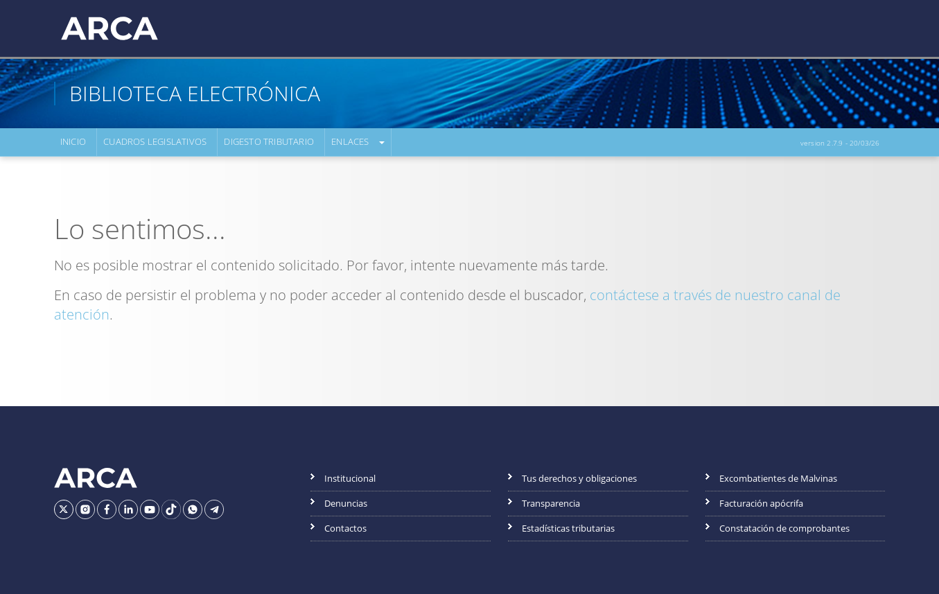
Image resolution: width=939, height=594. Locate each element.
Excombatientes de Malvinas (778, 478)
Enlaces (349, 142)
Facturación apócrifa (761, 503)
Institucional (350, 478)
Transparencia (551, 503)
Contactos (345, 528)
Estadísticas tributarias (568, 528)
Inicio (73, 142)
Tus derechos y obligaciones (579, 478)
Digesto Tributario (269, 142)
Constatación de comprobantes (784, 528)
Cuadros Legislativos (155, 142)
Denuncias (345, 503)
